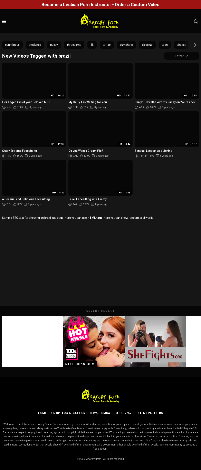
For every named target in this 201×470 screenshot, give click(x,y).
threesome (74, 44)
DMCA (105, 413)
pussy (54, 44)
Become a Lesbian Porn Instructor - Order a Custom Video (100, 4)
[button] (191, 44)
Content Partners (148, 413)
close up (147, 44)
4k (92, 44)
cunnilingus (12, 44)
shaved (181, 44)
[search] (196, 21)
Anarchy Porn (93, 459)
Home (42, 413)
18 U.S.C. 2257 (121, 413)
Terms (94, 413)
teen (165, 44)
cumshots (126, 44)
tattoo (107, 44)
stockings (35, 44)
